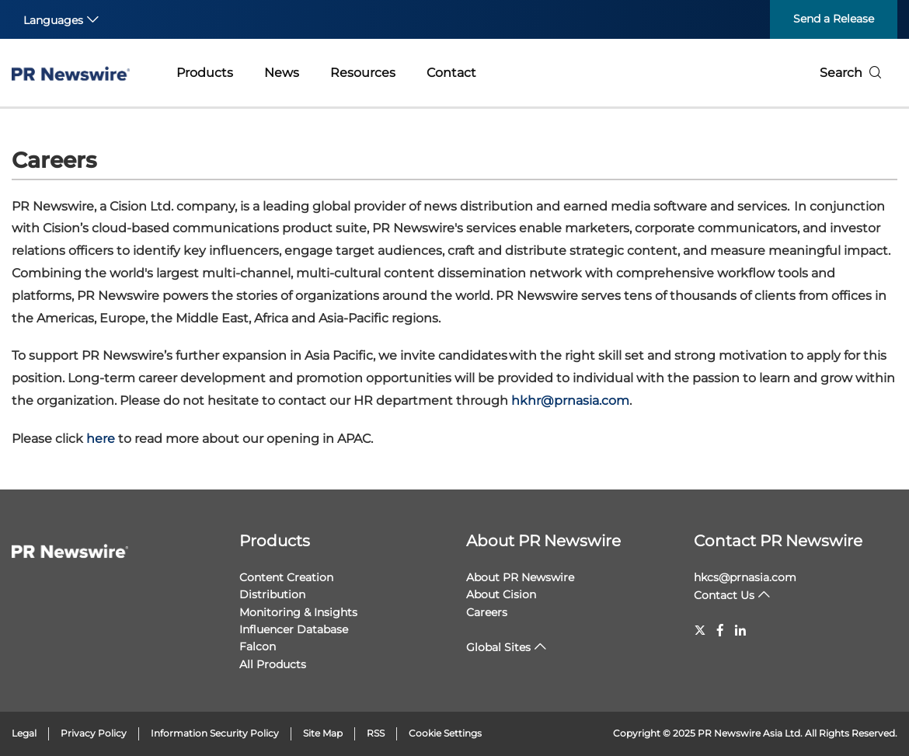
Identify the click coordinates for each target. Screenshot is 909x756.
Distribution (272, 594)
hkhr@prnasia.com (570, 400)
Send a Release (833, 19)
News (281, 72)
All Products (272, 664)
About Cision (501, 594)
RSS (376, 733)
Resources (362, 72)
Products (204, 72)
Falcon (257, 646)
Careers (486, 612)
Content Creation (286, 577)
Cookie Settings (445, 733)
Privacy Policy (94, 733)
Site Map (323, 733)
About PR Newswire (543, 540)
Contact (451, 72)
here (100, 438)
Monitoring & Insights (298, 612)
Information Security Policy (215, 733)
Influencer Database (293, 629)
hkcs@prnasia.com (745, 577)
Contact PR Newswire (778, 540)
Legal (24, 733)
